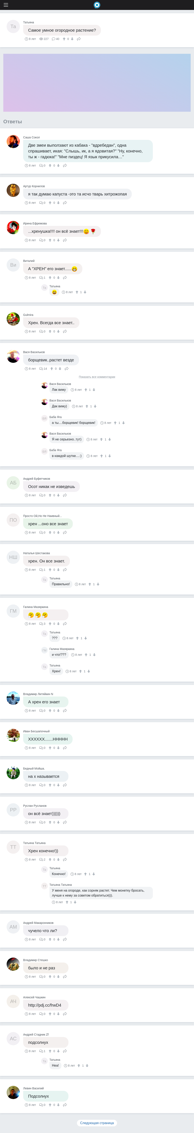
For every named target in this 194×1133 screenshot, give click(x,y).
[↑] (65, 39)
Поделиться (78, 38)
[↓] (72, 39)
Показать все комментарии (97, 377)
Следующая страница (97, 1123)
